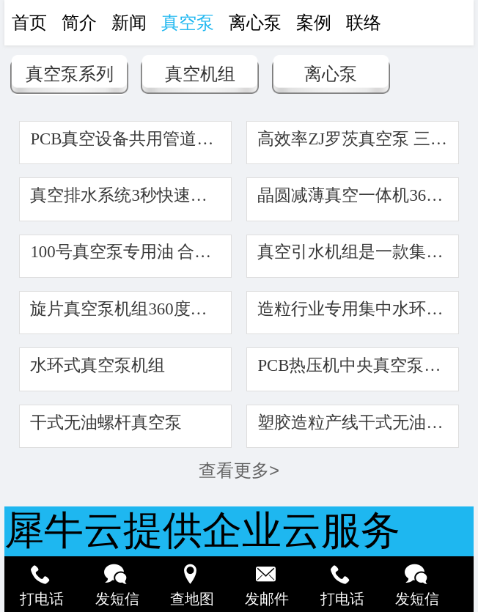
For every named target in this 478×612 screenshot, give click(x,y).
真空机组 (200, 74)
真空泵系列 (70, 74)
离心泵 (330, 74)
